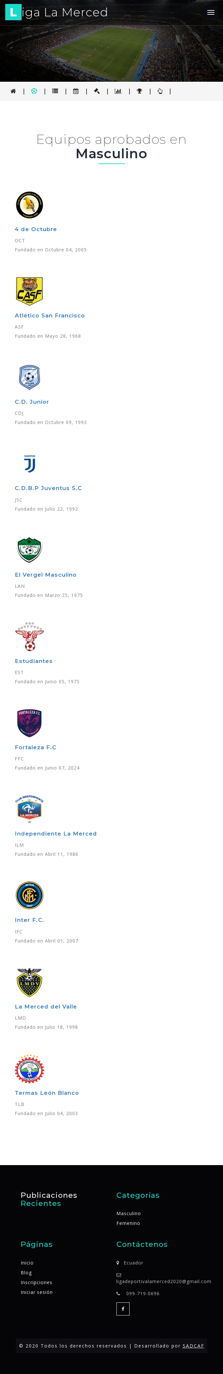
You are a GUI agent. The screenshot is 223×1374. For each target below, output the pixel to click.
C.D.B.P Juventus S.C (48, 488)
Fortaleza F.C (35, 747)
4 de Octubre (36, 229)
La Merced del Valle (46, 1006)
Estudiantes (34, 661)
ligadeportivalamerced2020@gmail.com (164, 1281)
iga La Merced (56, 13)
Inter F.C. (29, 920)
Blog (26, 1272)
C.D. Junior (32, 402)
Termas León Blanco (47, 1093)
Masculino (128, 1213)
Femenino (128, 1223)
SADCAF (193, 1346)
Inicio (27, 1263)
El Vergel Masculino (46, 574)
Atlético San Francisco (50, 315)
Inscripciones (36, 1282)
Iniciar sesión (37, 1292)
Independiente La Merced (56, 833)
